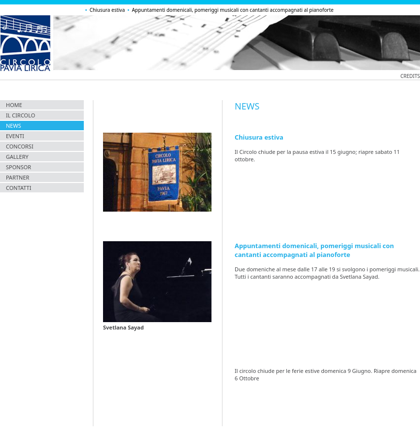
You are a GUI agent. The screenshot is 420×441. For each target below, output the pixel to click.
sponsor (18, 167)
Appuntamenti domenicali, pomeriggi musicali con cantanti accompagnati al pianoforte (232, 9)
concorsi (20, 146)
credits (410, 76)
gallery (17, 156)
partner (17, 177)
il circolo (20, 115)
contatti (18, 187)
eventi (15, 136)
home (14, 105)
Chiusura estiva (107, 9)
